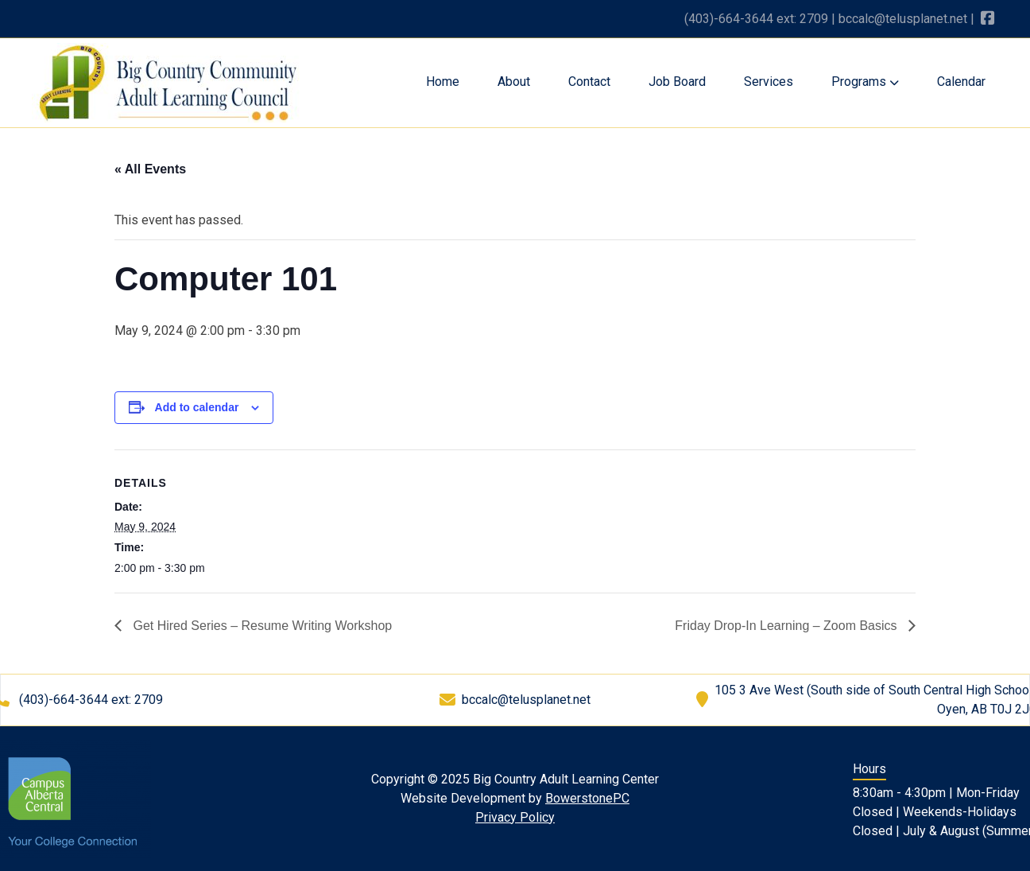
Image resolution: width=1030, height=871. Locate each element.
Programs (865, 81)
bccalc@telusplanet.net (902, 18)
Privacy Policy (515, 817)
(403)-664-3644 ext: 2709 (756, 18)
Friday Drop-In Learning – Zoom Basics (787, 625)
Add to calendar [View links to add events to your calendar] (197, 407)
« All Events (150, 169)
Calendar (961, 81)
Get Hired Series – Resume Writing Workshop (261, 625)
